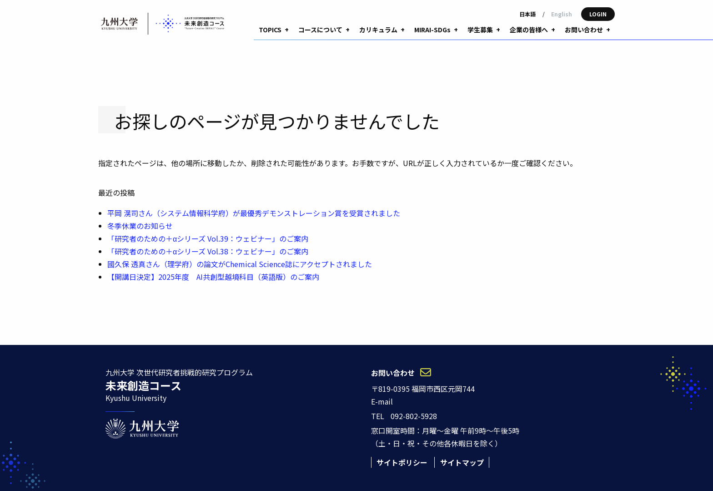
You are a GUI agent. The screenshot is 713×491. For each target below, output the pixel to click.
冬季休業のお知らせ (140, 210)
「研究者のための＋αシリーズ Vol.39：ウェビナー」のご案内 (207, 223)
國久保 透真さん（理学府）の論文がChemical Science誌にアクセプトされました (239, 248)
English (561, 14)
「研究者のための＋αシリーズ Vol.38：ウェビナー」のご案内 (207, 236)
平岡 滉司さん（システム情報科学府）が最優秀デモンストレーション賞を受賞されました (253, 197)
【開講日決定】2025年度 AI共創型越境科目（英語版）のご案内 (213, 261)
